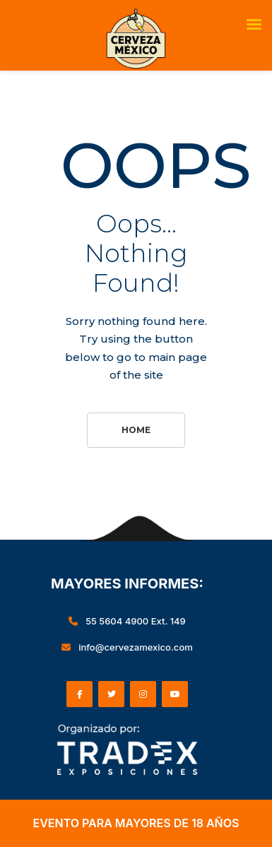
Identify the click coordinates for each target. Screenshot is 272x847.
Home (136, 430)
